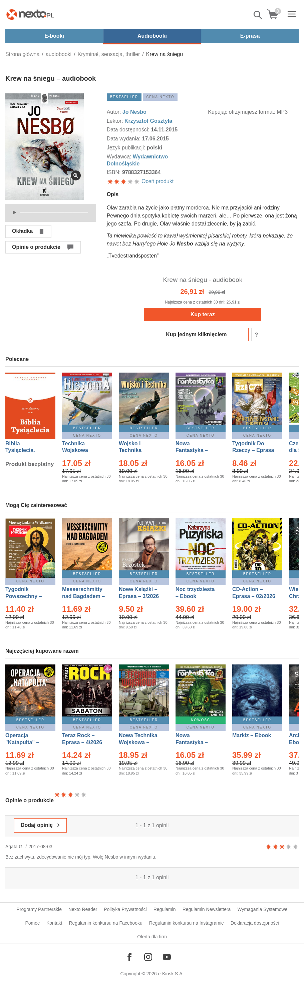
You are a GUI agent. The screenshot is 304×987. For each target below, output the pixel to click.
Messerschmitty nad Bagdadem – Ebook (83, 596)
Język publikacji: (127, 147)
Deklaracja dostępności (255, 923)
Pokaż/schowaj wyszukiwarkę (258, 15)
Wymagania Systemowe (262, 909)
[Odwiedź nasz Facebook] (129, 957)
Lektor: (115, 121)
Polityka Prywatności (125, 909)
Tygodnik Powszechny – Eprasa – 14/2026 (26, 596)
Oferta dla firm (152, 936)
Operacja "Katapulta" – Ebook (22, 742)
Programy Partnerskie (39, 909)
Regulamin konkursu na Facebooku (105, 923)
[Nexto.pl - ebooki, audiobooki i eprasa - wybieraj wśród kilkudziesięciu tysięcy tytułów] (30, 14)
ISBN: (114, 172)
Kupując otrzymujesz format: (241, 112)
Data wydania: (124, 138)
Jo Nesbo (134, 112)
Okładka (22, 231)
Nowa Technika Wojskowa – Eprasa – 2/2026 (139, 742)
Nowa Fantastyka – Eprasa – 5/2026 (196, 742)
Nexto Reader (82, 909)
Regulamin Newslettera (207, 909)
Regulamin (165, 909)
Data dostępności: (129, 129)
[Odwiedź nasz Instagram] (148, 957)
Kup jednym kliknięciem (196, 334)
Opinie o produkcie (36, 247)
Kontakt (54, 923)
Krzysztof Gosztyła (148, 121)
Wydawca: (120, 156)
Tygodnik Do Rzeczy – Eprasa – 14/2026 (253, 450)
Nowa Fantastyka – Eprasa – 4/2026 (196, 450)
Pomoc (32, 923)
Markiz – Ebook (251, 735)
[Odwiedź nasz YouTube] (167, 957)
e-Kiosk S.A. (171, 973)
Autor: (114, 112)
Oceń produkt (140, 181)
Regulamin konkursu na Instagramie (186, 923)
